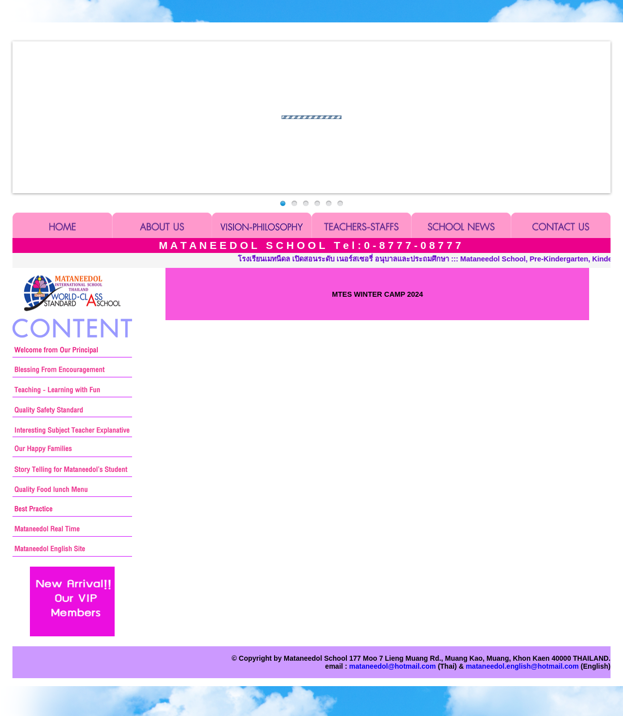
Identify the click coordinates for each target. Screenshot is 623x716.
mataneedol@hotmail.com (392, 666)
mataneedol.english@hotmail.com (522, 666)
